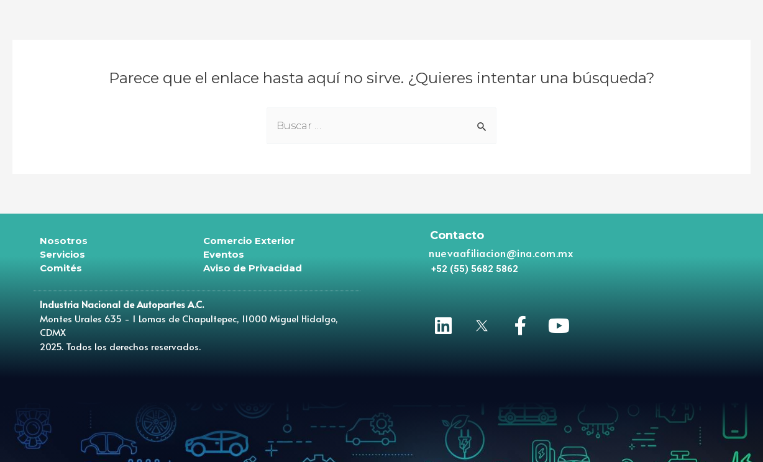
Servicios (62, 254)
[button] (474, 268)
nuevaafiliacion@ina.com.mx (501, 252)
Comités (61, 268)
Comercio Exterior (249, 241)
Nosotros (64, 241)
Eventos (223, 254)
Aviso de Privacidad (252, 268)
